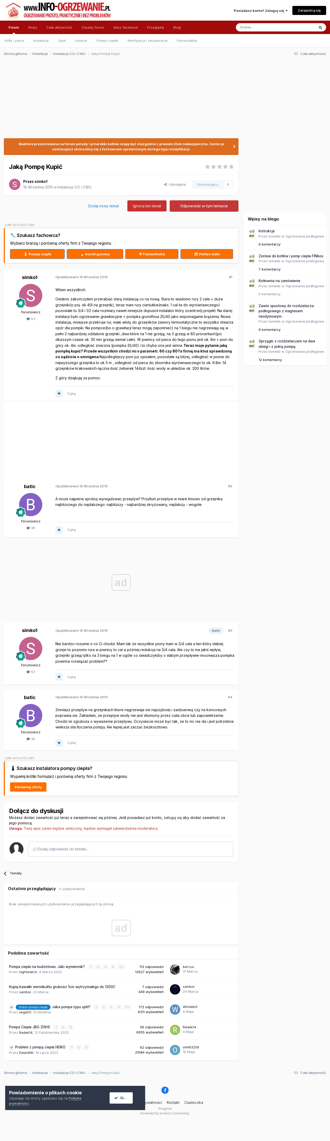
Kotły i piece (14, 40)
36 (31, 528)
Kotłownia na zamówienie (279, 281)
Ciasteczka (193, 1102)
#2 (230, 486)
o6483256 (191, 1047)
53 (31, 319)
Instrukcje (267, 231)
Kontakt (173, 1102)
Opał (61, 40)
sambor (25, 992)
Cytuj (72, 393)
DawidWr (26, 1052)
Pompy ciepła (107, 40)
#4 (230, 697)
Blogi (177, 27)
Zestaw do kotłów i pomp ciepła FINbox (291, 256)
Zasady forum (92, 27)
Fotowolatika (187, 40)
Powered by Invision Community (165, 1113)
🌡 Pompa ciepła (37, 254)
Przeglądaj (155, 27)
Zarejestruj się (309, 10)
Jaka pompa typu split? (72, 1007)
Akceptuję (126, 1098)
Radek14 (25, 1032)
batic (30, 486)
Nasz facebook (125, 27)
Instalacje (41, 40)
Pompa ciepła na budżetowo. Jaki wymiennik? (47, 967)
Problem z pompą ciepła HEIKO (41, 1047)
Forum (14, 29)
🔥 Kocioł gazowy (95, 254)
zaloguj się (173, 817)
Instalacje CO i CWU (75, 187)
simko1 (41, 181)
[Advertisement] (162, 100)
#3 (230, 630)
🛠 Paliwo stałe (207, 254)
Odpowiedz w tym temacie (204, 206)
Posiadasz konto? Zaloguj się (261, 11)
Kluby (32, 27)
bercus (188, 966)
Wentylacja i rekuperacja (147, 40)
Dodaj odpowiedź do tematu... (61, 849)
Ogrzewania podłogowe (304, 236)
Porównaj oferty (28, 787)
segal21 (25, 1012)
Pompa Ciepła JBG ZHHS (30, 1027)
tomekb (274, 236)
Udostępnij (175, 184)
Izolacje (81, 40)
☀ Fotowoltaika (152, 254)
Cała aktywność (59, 27)
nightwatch (28, 972)
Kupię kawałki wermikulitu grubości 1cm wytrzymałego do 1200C (62, 987)
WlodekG (190, 1007)
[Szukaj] (262, 27)
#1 (230, 277)
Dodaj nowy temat (103, 206)
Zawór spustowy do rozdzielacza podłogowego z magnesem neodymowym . (286, 311)
